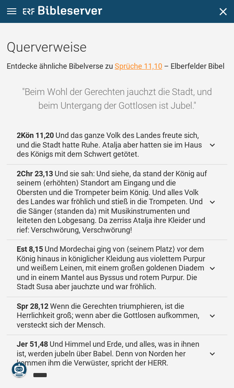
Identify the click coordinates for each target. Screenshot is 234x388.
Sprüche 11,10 (138, 66)
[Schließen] (223, 11)
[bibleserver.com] (62, 12)
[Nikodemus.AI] (19, 369)
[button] (11, 11)
